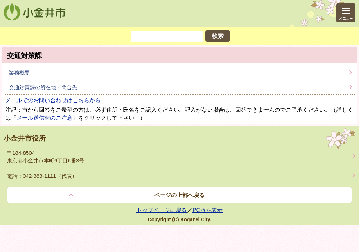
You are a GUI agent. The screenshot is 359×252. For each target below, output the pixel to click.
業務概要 (19, 73)
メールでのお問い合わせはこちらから (53, 100)
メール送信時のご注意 (44, 118)
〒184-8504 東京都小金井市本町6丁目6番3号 (45, 156)
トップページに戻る (161, 210)
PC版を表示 (207, 210)
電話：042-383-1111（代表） (42, 176)
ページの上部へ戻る (179, 195)
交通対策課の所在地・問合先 (43, 87)
